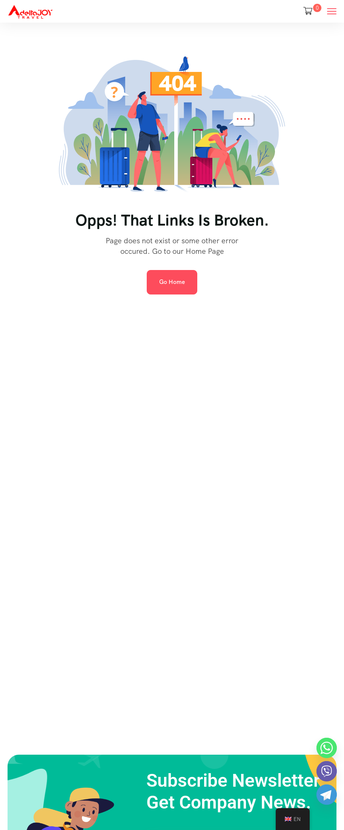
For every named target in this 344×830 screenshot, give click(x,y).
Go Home (172, 282)
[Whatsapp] (326, 748)
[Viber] (326, 771)
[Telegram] (326, 794)
